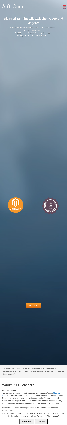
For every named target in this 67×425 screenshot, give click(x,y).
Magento (56, 393)
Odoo (4, 395)
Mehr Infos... (33, 305)
